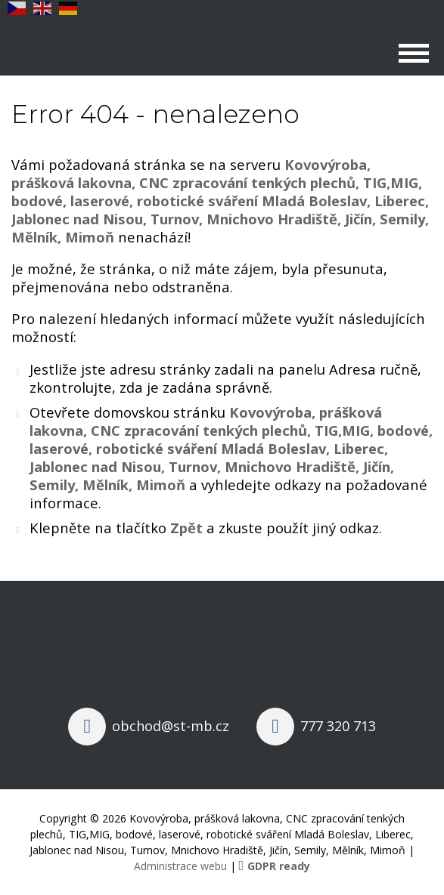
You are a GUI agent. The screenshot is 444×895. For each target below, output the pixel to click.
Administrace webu (180, 866)
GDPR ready (278, 866)
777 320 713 (338, 726)
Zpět (186, 527)
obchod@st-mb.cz (170, 726)
